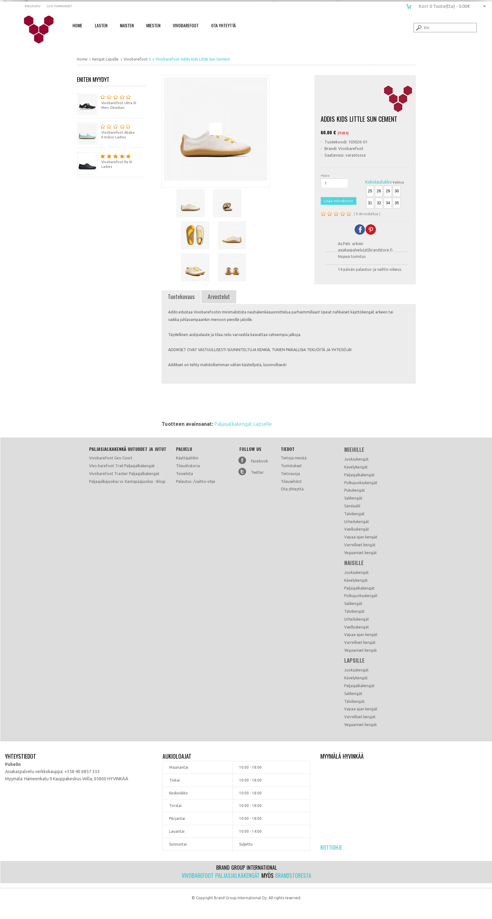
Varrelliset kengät (360, 545)
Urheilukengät (356, 522)
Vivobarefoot (186, 25)
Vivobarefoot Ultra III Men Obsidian (106, 101)
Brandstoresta (293, 875)
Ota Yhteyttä (223, 25)
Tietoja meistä (294, 458)
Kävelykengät (356, 467)
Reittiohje (331, 847)
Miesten (153, 25)
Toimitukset (291, 466)
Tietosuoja (290, 474)
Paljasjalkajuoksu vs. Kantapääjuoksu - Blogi (127, 481)
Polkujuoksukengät (360, 483)
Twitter (257, 472)
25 (370, 191)
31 (370, 203)
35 (397, 203)
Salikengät (353, 498)
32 (379, 203)
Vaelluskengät (356, 529)
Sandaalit (352, 506)
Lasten (101, 25)
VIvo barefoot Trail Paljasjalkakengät (122, 466)
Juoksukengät (356, 459)
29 (388, 191)
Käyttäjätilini (187, 458)
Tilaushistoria (188, 466)
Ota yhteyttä (292, 489)
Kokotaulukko (378, 181)
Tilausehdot (291, 481)
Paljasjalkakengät (359, 475)
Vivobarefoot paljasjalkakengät (221, 875)
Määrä (325, 175)
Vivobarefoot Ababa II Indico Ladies (106, 130)
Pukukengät (354, 490)
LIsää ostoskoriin (338, 201)
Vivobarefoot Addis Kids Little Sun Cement (43, 30)
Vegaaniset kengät (360, 553)
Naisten (127, 25)
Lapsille (354, 660)
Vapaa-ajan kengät (360, 537)
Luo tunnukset (59, 6)
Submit (418, 27)
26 (379, 191)
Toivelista (184, 474)
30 (397, 191)
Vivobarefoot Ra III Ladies (104, 160)
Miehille (354, 449)
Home (77, 25)
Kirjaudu (32, 6)
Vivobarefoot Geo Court (110, 458)
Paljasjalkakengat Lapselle (243, 424)
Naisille (354, 563)
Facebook (259, 461)
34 (388, 203)
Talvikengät (354, 514)
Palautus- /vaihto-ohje (195, 481)
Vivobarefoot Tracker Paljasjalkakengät (124, 474)
